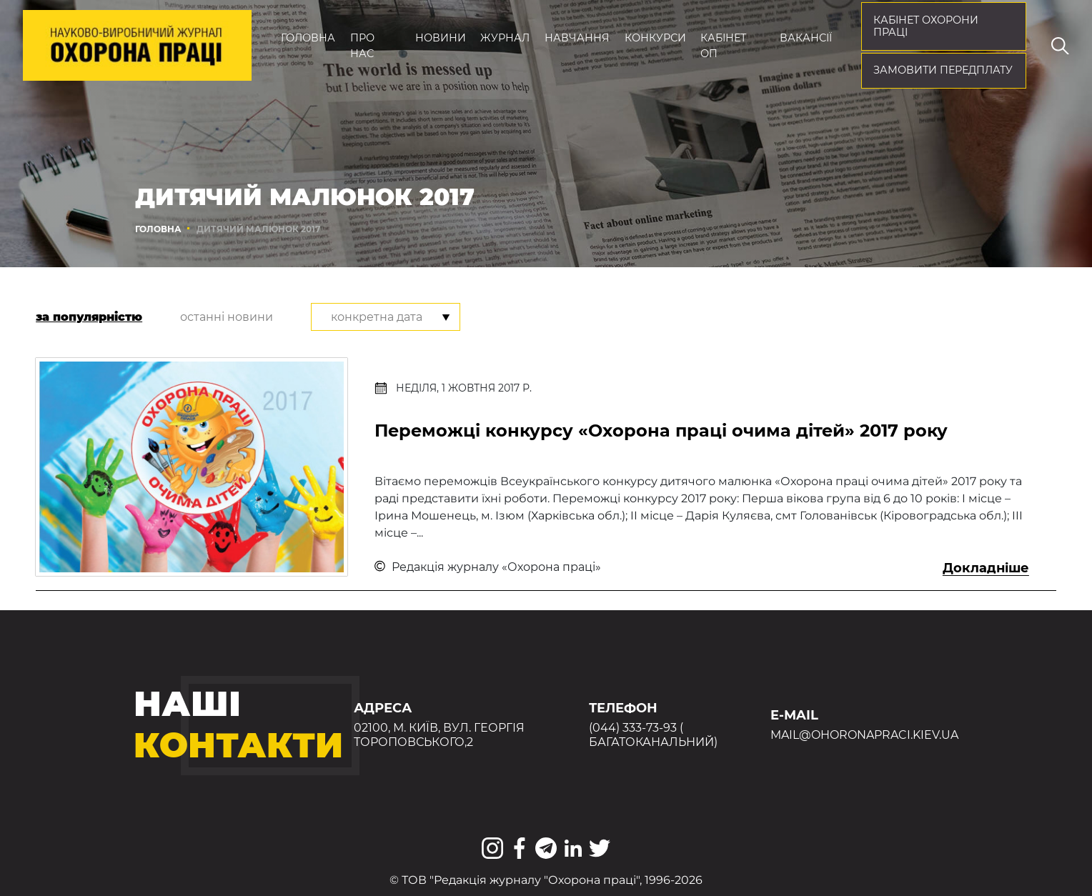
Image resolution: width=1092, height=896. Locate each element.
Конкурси (655, 37)
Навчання (577, 37)
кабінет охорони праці (925, 26)
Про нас (362, 45)
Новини (440, 37)
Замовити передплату (943, 70)
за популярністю (89, 317)
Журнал (505, 37)
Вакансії (806, 37)
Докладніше (986, 568)
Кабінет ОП (723, 45)
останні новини (226, 317)
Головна (308, 37)
